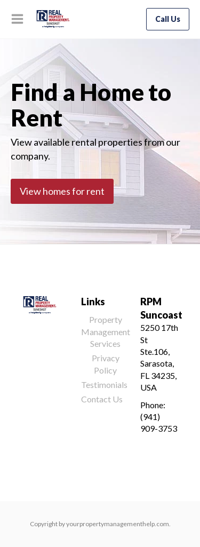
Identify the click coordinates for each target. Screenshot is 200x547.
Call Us (167, 18)
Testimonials (104, 384)
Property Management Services (105, 331)
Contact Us (102, 399)
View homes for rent (62, 191)
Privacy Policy (105, 364)
